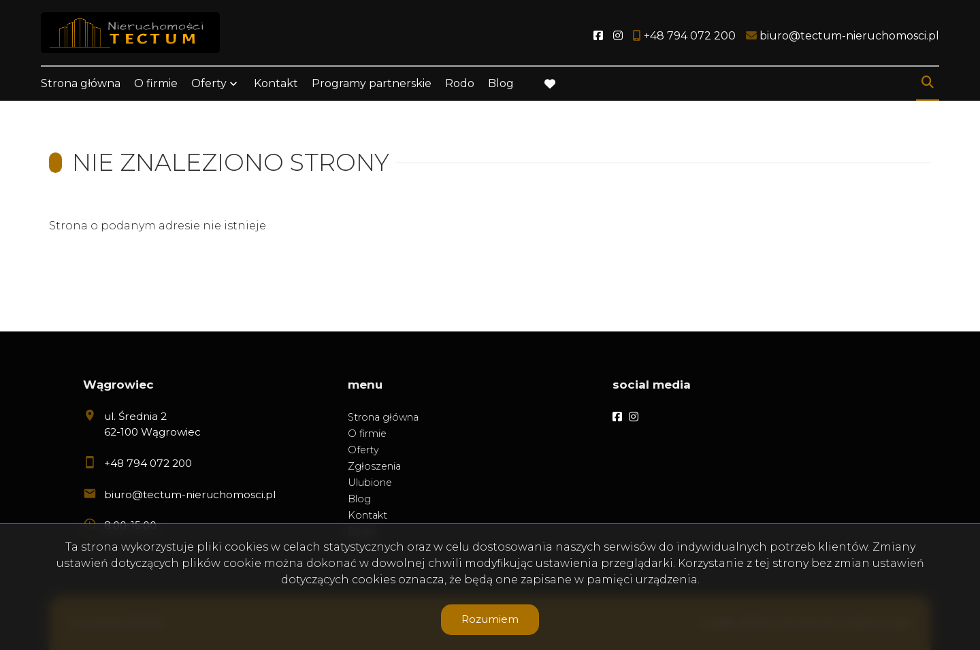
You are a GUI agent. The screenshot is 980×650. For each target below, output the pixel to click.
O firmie (156, 83)
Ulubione (370, 482)
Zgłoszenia (374, 466)
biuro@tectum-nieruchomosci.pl (190, 494)
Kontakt (276, 83)
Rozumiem (490, 619)
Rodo (459, 83)
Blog (501, 83)
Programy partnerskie (371, 83)
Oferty (209, 83)
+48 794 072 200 (148, 463)
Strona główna (80, 83)
